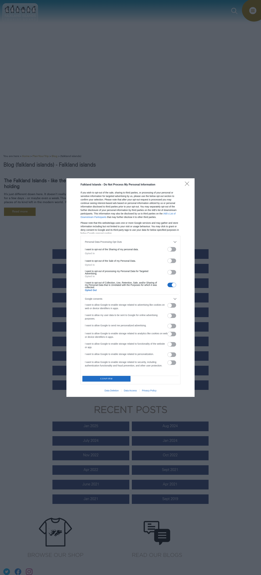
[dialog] (130, 287)
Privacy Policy (149, 390)
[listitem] (130, 242)
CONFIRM (106, 378)
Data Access (130, 390)
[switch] (171, 249)
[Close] (188, 185)
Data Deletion (112, 390)
